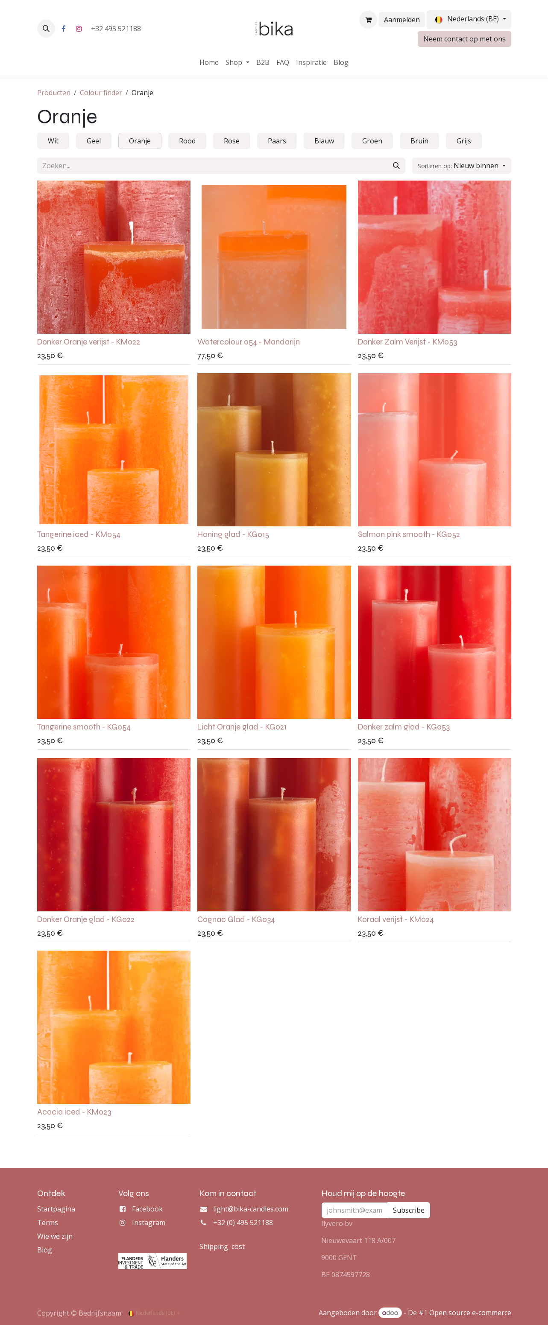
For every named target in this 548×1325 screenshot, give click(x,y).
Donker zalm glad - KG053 (403, 727)
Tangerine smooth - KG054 (84, 727)
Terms (47, 1222)
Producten (53, 92)
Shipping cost (222, 1246)
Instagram (148, 1222)
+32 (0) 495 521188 (243, 1222)
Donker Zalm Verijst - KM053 (407, 342)
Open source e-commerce (470, 1312)
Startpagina (56, 1209)
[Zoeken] (396, 166)
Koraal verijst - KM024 (396, 919)
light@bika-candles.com (250, 1209)
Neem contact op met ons (464, 39)
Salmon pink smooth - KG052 (409, 534)
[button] (46, 29)
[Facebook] (63, 28)
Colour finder (101, 92)
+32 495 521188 (117, 28)
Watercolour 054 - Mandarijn (248, 342)
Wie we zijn (55, 1236)
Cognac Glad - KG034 (236, 919)
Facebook (147, 1209)
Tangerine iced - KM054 (78, 534)
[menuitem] (209, 62)
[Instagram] (79, 28)
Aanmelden (402, 19)
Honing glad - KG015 (233, 534)
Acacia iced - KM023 (74, 1111)
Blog (44, 1250)
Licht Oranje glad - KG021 (242, 727)
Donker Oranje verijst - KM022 (88, 342)
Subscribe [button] (409, 1210)
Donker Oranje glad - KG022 (86, 919)
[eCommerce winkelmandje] (368, 20)
